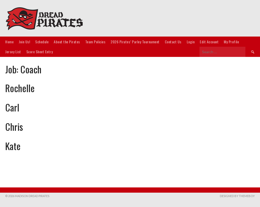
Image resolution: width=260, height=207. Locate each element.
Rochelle (20, 88)
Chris (14, 126)
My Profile (231, 41)
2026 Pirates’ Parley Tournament (135, 41)
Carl (12, 107)
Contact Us (173, 41)
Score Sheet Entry (39, 51)
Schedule (42, 41)
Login (191, 41)
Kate (13, 146)
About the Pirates (67, 41)
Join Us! (24, 41)
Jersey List (13, 51)
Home (9, 41)
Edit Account (209, 41)
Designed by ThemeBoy (237, 196)
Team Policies (95, 41)
